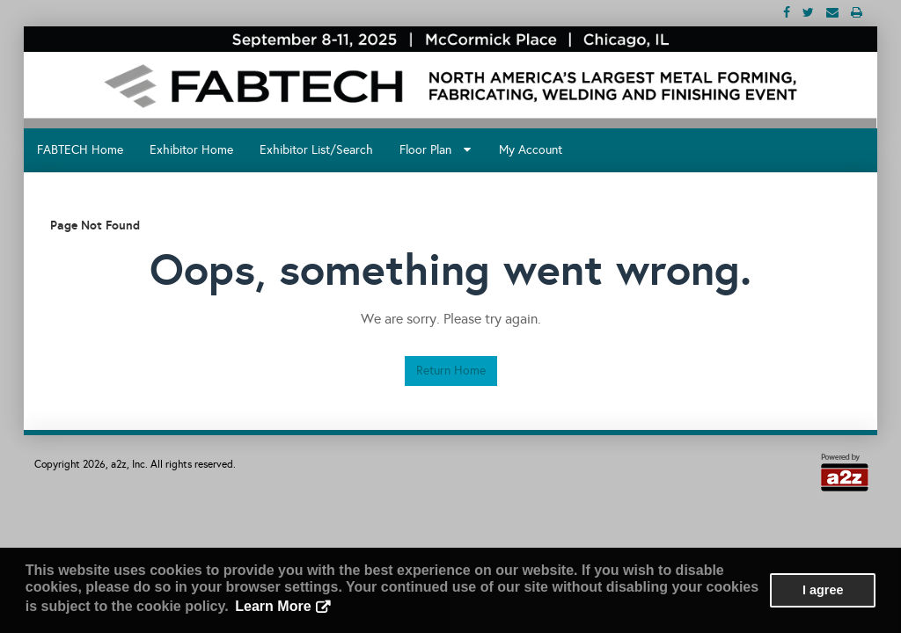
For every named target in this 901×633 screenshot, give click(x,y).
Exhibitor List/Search (316, 149)
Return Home (451, 370)
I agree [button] (822, 590)
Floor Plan (435, 149)
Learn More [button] (273, 606)
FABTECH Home (80, 149)
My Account (530, 149)
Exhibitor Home (191, 149)
